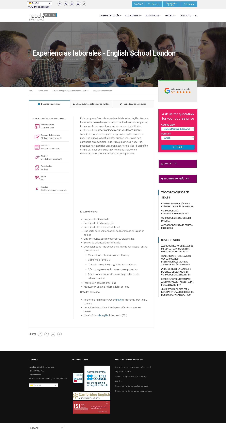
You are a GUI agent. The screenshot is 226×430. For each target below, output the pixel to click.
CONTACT (138, 4)
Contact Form (35, 374)
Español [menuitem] (35, 3)
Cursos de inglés (109, 15)
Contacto (185, 15)
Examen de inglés (171, 4)
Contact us (169, 163)
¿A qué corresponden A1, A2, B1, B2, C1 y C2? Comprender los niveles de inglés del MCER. (177, 249)
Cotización (189, 4)
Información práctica (175, 179)
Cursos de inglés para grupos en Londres (133, 391)
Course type (168, 124)
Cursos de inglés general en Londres (131, 386)
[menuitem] (39, 3)
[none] (39, 3)
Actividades (152, 15)
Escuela (169, 15)
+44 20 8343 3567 (41, 7)
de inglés (103, 315)
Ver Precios (153, 4)
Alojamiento (132, 15)
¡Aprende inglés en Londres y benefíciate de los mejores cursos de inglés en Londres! (176, 272)
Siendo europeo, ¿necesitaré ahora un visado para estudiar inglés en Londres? (177, 282)
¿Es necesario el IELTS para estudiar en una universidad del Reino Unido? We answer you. (177, 292)
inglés (119, 299)
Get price (178, 147)
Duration (166, 133)
